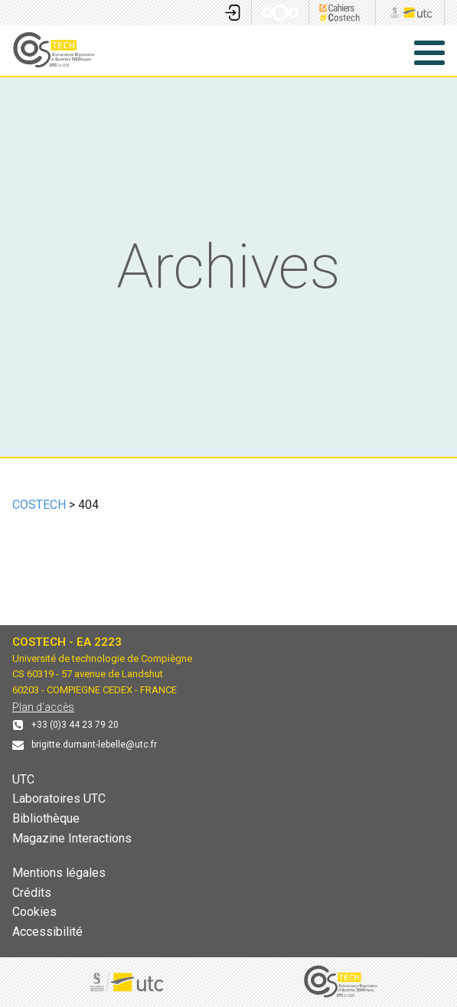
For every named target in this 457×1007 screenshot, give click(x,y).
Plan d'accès (43, 707)
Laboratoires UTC (59, 798)
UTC (23, 779)
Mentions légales (59, 872)
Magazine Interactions (72, 838)
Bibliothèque (46, 818)
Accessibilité (47, 931)
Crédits (31, 892)
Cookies (34, 911)
